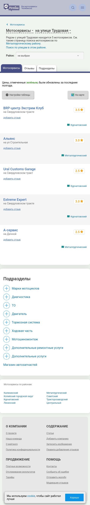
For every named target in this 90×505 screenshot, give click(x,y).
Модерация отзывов (57, 482)
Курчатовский (79, 125)
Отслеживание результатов (20, 472)
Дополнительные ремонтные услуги (37, 348)
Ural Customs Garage (19, 169)
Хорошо (74, 497)
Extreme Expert (15, 200)
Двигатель (19, 314)
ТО (13, 305)
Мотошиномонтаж (25, 339)
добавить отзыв (12, 117)
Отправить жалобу (56, 477)
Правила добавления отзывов (62, 449)
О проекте (11, 433)
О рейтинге (12, 444)
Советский (52, 396)
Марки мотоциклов (25, 288)
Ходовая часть (22, 331)
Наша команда (14, 438)
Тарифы (10, 477)
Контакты (51, 466)
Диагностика (21, 297)
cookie (31, 495)
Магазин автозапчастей (20, 365)
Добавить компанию (57, 438)
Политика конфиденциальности (23, 449)
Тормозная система (26, 322)
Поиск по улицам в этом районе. (26, 47)
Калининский (11, 393)
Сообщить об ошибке (57, 472)
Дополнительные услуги (29, 356)
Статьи (50, 433)
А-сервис (10, 230)
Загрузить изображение (59, 444)
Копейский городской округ (18, 396)
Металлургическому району (23, 43)
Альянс (9, 139)
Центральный (54, 403)
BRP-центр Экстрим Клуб (23, 108)
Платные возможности (18, 466)
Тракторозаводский (57, 399)
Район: (10, 55)
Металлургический (76, 155)
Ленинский (9, 403)
